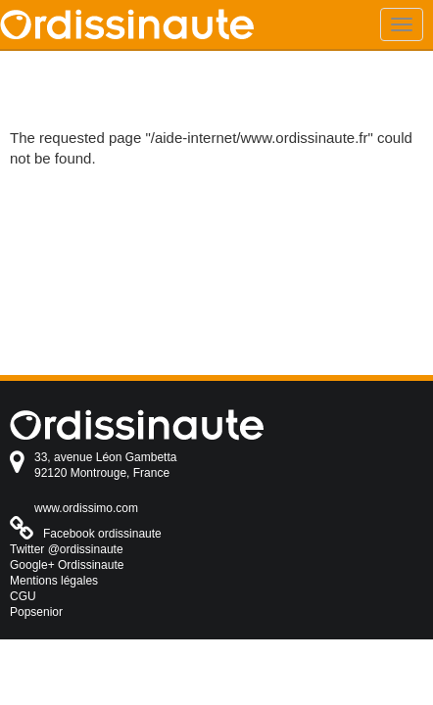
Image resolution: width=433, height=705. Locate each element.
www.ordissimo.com (86, 508)
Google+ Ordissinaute (66, 565)
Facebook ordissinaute (102, 533)
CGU (23, 596)
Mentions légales (54, 581)
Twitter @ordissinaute (66, 549)
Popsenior (36, 612)
